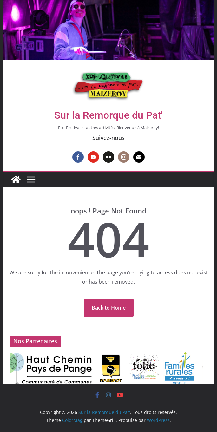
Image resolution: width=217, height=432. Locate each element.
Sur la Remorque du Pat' (108, 115)
